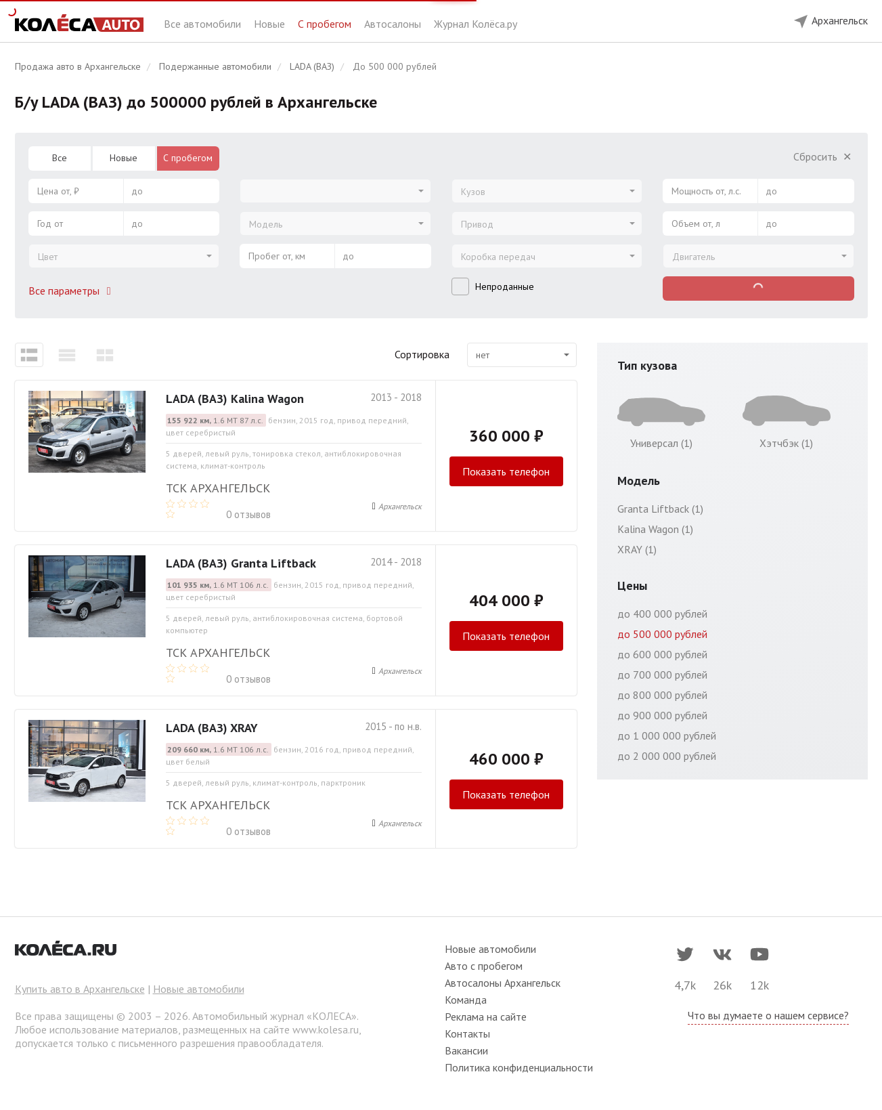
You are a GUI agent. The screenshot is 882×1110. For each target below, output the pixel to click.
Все (59, 158)
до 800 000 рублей (662, 695)
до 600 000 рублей (662, 654)
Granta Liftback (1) (660, 508)
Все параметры (72, 290)
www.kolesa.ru (325, 1029)
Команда (466, 999)
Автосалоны (394, 23)
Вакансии (466, 1050)
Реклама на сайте (486, 1016)
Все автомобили (204, 23)
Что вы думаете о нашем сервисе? (768, 1015)
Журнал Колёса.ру (475, 23)
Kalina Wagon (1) (655, 529)
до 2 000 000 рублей (666, 756)
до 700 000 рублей (662, 674)
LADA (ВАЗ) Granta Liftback (241, 563)
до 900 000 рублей (662, 715)
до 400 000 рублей (662, 613)
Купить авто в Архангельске (80, 989)
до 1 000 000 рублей (666, 735)
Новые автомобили (198, 989)
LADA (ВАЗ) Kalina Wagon (235, 398)
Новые (271, 23)
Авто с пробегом (484, 966)
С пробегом (326, 23)
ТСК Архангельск (218, 488)
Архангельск (400, 506)
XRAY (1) (637, 549)
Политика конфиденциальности (519, 1067)
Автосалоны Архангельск (502, 982)
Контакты (467, 1033)
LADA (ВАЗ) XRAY (212, 727)
